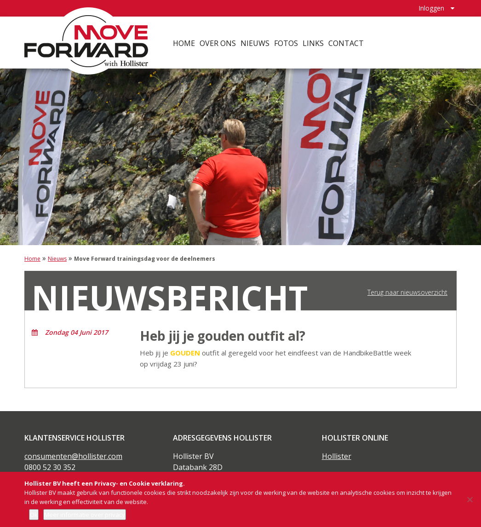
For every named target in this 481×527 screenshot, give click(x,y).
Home (184, 41)
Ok (34, 514)
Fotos (286, 41)
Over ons (218, 41)
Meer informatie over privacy (84, 514)
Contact (346, 41)
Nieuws (255, 41)
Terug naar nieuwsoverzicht (407, 292)
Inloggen (431, 7)
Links (313, 41)
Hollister (336, 456)
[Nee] (469, 499)
